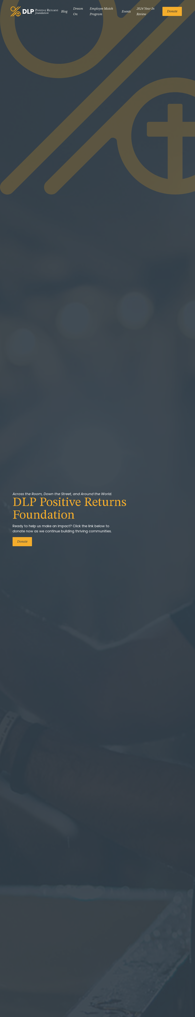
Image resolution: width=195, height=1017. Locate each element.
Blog (64, 11)
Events (126, 11)
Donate (172, 11)
